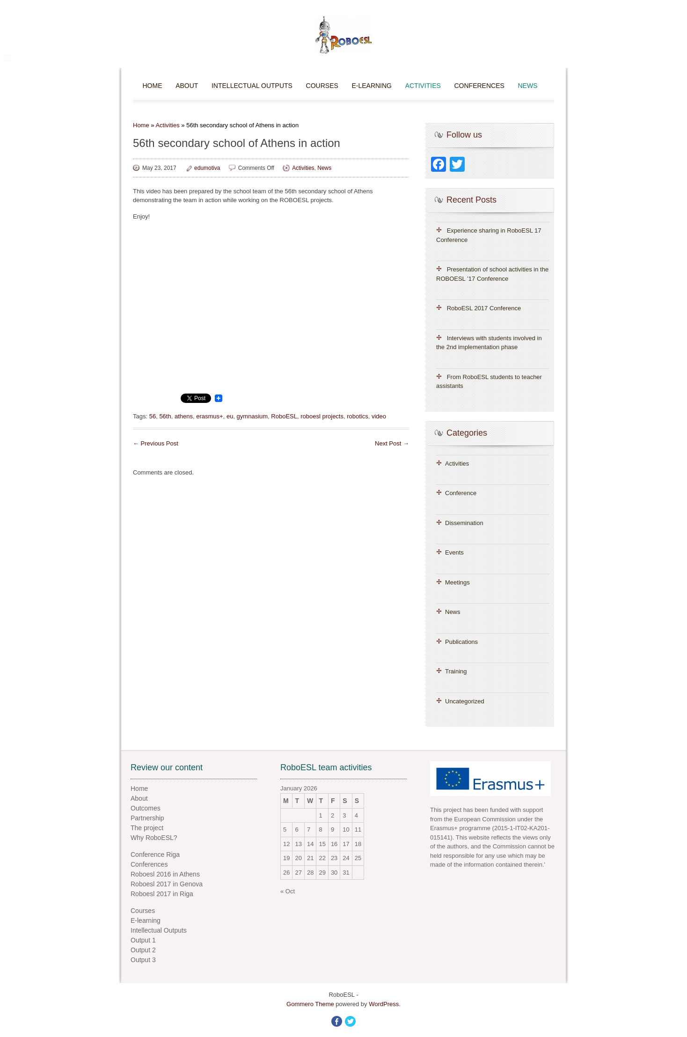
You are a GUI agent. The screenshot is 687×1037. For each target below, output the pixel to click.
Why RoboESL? (154, 837)
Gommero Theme (310, 1004)
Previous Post (155, 443)
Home (152, 85)
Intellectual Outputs (252, 85)
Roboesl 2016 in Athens (165, 874)
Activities (423, 85)
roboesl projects (322, 416)
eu (230, 416)
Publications (461, 641)
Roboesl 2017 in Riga (162, 894)
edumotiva (207, 168)
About (186, 85)
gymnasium (252, 416)
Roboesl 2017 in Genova (167, 884)
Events (454, 552)
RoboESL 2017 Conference (484, 308)
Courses (322, 85)
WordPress (384, 1004)
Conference (460, 493)
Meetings (457, 582)
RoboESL (284, 416)
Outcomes (146, 808)
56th (165, 416)
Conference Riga (155, 854)
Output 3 (143, 960)
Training (456, 671)
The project (147, 828)
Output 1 (143, 940)
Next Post (392, 443)
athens (184, 416)
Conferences (479, 85)
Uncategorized (464, 701)
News (527, 85)
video (379, 416)
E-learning (371, 85)
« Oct (287, 891)
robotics (357, 416)
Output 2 (143, 950)
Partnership (147, 818)
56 (152, 416)
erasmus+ (209, 416)
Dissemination (464, 522)
